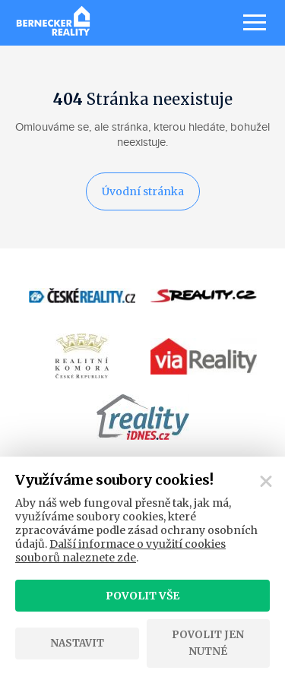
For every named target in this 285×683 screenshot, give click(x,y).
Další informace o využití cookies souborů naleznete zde (120, 550)
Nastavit (77, 643)
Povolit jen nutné (208, 643)
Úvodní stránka (143, 191)
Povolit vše (142, 595)
